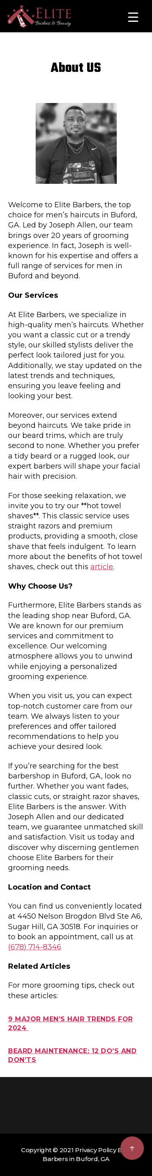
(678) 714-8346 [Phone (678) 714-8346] (34, 946)
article (101, 566)
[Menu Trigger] (133, 17)
